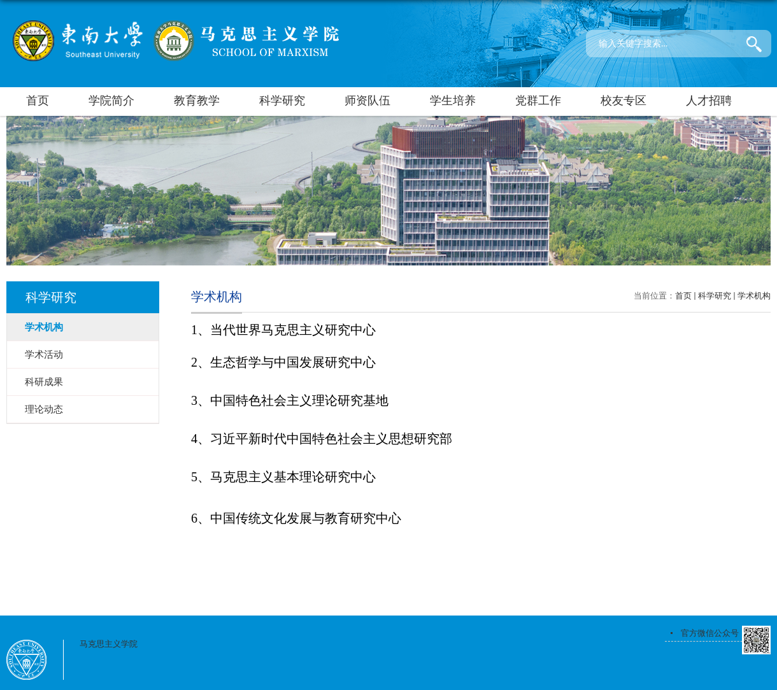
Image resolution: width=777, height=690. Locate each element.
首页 (37, 100)
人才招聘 (709, 100)
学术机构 (754, 295)
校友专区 (623, 100)
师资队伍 (367, 100)
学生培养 (453, 100)
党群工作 (538, 100)
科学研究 (282, 100)
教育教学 (197, 100)
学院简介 (111, 100)
